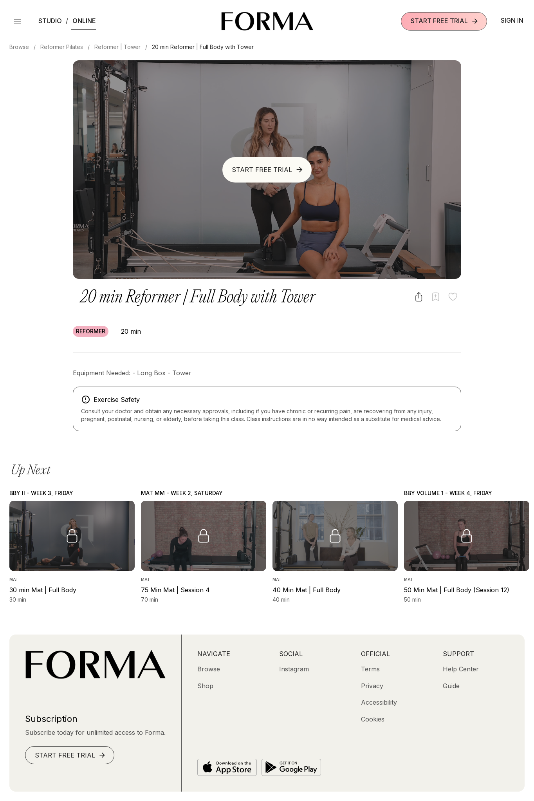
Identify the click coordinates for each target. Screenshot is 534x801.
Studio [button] (50, 21)
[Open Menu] (17, 21)
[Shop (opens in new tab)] (205, 686)
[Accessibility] (379, 702)
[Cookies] (372, 719)
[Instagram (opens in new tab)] (294, 669)
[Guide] (451, 686)
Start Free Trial (445, 21)
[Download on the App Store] (227, 767)
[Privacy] (372, 686)
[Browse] (208, 669)
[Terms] (370, 669)
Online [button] (84, 21)
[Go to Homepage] (95, 677)
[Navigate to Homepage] (267, 21)
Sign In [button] (512, 20)
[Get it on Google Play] (291, 767)
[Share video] (418, 296)
